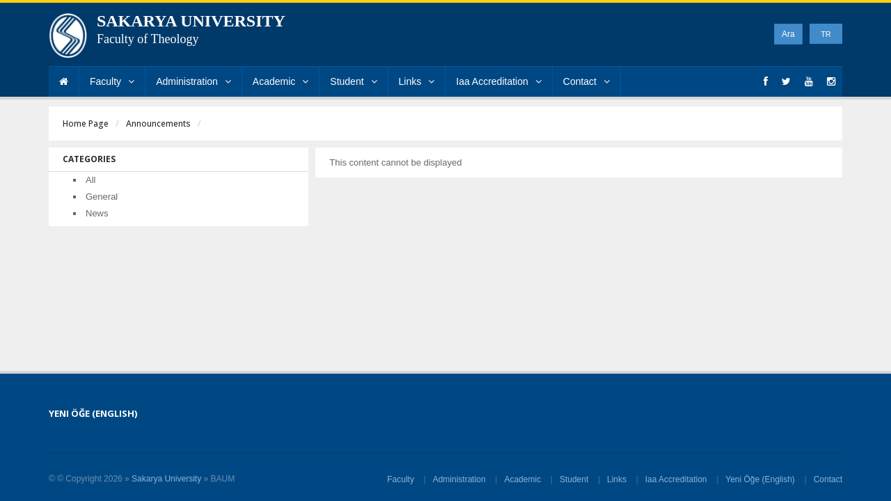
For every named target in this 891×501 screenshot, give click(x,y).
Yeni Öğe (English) (760, 479)
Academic (280, 81)
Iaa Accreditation (499, 81)
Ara (788, 34)
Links (417, 81)
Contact (586, 81)
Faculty (112, 81)
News (97, 213)
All (90, 180)
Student (353, 81)
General (102, 196)
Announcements (158, 123)
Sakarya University (166, 479)
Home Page (86, 123)
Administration (193, 81)
